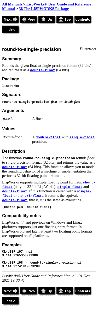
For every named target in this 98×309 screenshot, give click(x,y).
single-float (82, 137)
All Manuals (12, 4)
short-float (31, 196)
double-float (42, 70)
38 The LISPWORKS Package (44, 9)
